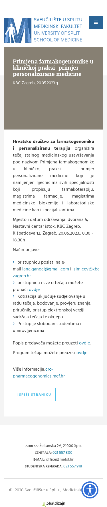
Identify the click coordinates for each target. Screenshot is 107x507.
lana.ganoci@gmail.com (45, 269)
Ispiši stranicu (34, 394)
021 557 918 (72, 466)
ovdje (34, 289)
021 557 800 (62, 453)
